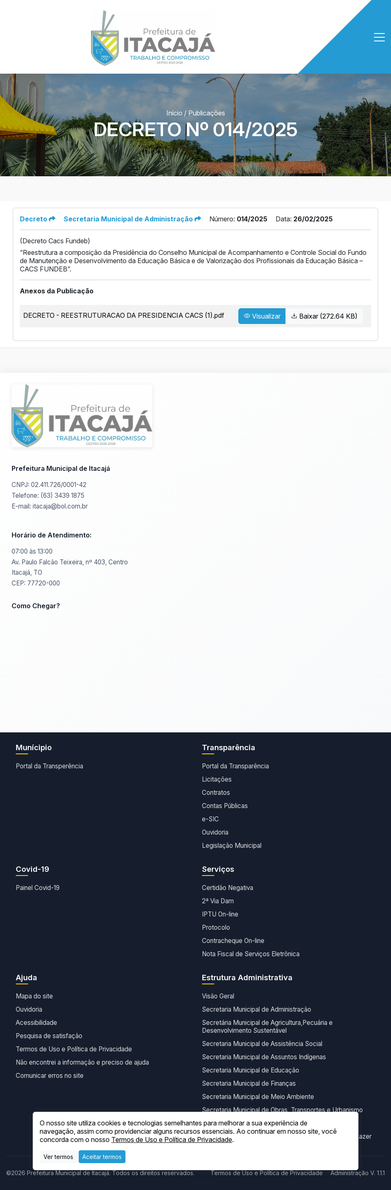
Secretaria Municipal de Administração (256, 1009)
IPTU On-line (220, 914)
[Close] (102, 1156)
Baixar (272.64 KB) (324, 316)
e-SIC (210, 819)
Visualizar (262, 316)
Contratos (216, 793)
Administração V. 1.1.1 (358, 1172)
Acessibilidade (36, 1023)
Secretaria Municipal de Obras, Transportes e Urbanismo (282, 1110)
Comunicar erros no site (50, 1076)
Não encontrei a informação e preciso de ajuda (82, 1062)
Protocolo (216, 927)
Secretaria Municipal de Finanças (249, 1083)
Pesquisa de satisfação (49, 1036)
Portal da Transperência (49, 766)
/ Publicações (204, 113)
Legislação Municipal (231, 845)
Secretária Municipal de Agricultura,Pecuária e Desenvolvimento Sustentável (267, 1026)
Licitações (217, 779)
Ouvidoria (215, 832)
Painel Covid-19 (38, 888)
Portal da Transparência (235, 766)
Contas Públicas (225, 806)
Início (174, 113)
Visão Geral (218, 996)
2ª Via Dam (218, 901)
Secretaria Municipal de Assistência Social (262, 1044)
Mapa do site (34, 996)
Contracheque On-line (233, 941)
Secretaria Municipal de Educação (250, 1070)
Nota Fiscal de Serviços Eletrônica (251, 954)
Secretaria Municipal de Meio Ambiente (258, 1097)
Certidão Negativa (227, 888)
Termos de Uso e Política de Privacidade (74, 1049)
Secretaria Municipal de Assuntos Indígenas (264, 1057)
